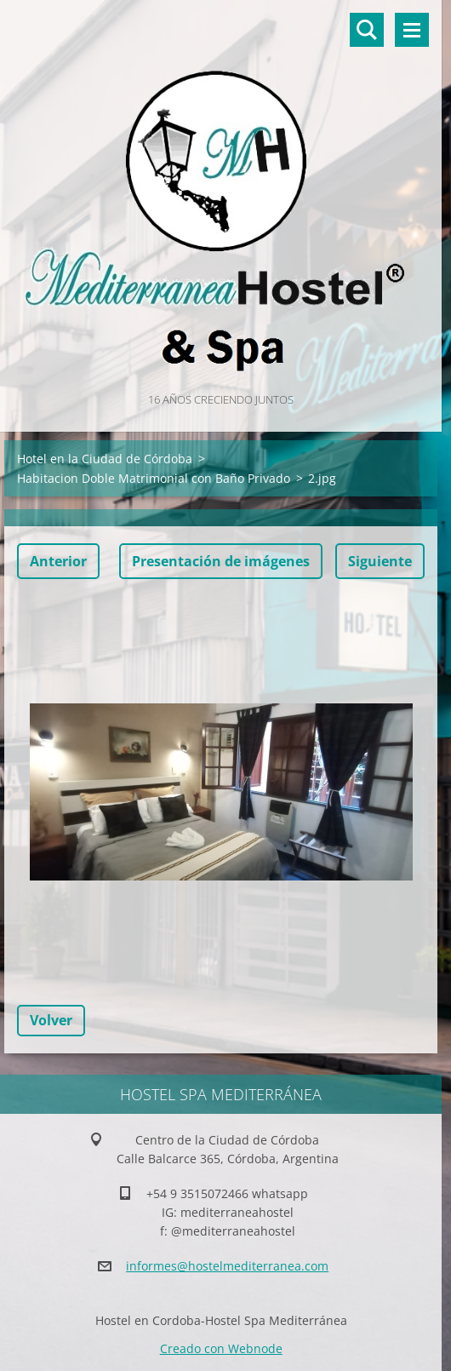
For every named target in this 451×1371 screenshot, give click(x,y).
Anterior (58, 561)
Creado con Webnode (221, 1348)
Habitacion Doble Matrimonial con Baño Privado (153, 478)
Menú (412, 30)
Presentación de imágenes (221, 561)
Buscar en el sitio (367, 30)
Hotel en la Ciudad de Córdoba (104, 458)
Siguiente (380, 561)
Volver (51, 1020)
